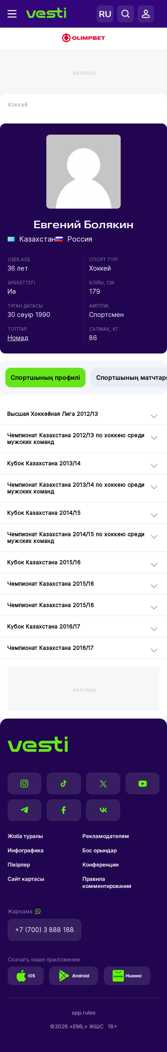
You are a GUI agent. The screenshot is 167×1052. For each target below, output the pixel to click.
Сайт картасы (26, 878)
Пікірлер (19, 864)
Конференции (100, 864)
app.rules (84, 1012)
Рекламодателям (105, 836)
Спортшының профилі (45, 377)
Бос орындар (99, 850)
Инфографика (26, 850)
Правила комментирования (106, 882)
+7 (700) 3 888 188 (44, 929)
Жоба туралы (25, 836)
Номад (18, 337)
